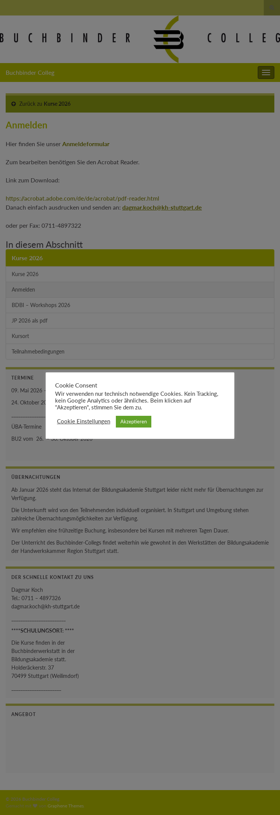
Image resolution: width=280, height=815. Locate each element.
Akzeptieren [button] (133, 421)
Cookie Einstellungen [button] (83, 421)
